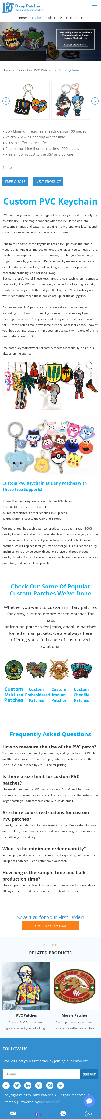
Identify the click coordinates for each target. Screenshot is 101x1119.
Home (22, 17)
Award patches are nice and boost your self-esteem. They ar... (74, 1025)
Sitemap (9, 1102)
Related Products (50, 953)
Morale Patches (74, 1015)
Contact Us (75, 17)
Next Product (48, 181)
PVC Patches (44, 70)
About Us (55, 17)
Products (37, 17)
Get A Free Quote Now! (50, 926)
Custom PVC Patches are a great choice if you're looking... (26, 1025)
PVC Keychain (68, 70)
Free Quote (15, 181)
